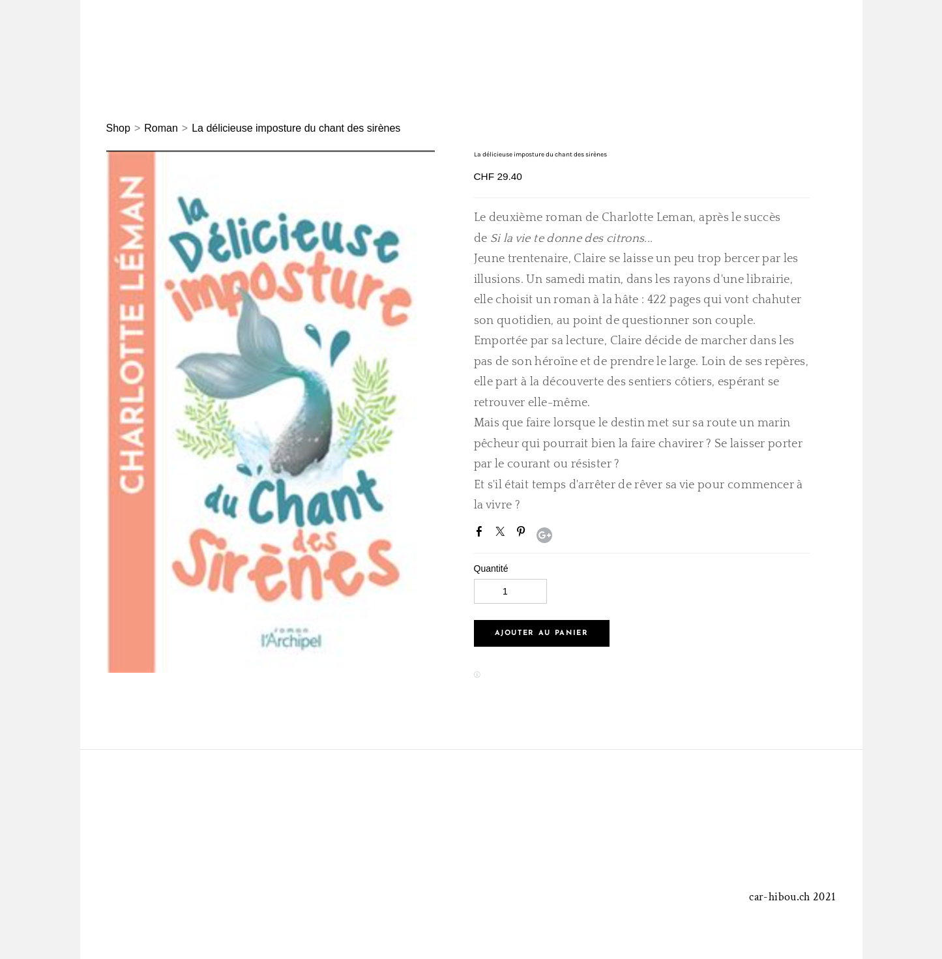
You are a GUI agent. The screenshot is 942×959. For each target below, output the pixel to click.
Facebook (482, 534)
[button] (542, 633)
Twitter (502, 534)
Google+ (544, 535)
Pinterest (523, 534)
